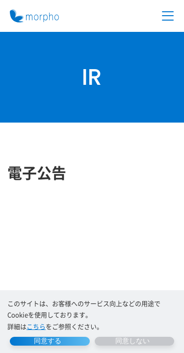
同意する (47, 341)
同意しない (132, 341)
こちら (36, 326)
